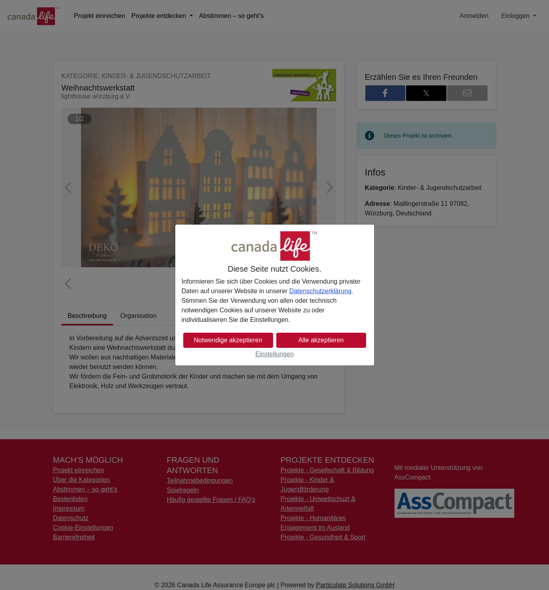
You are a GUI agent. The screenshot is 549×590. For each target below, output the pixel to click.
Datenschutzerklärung (320, 291)
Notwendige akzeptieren (228, 340)
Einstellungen (274, 354)
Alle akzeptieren (321, 340)
